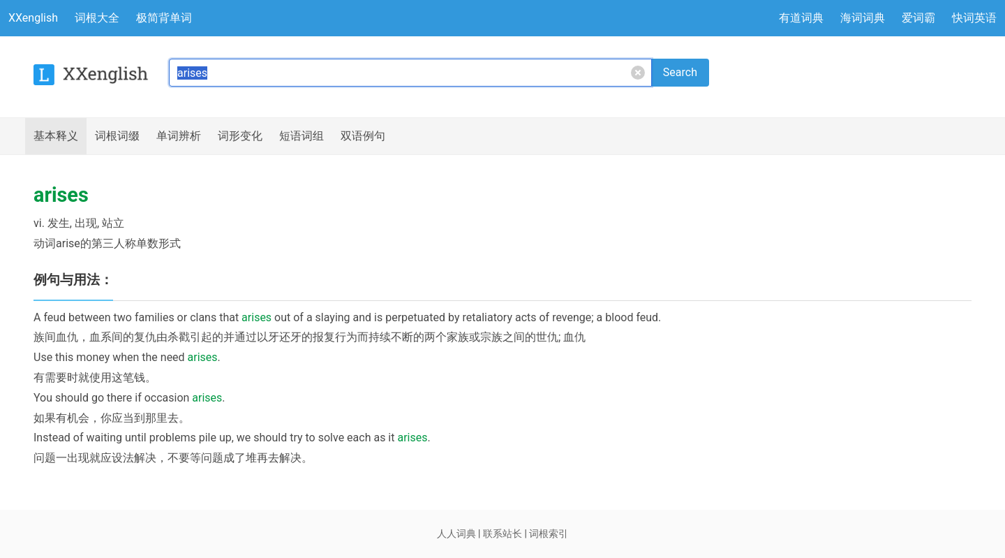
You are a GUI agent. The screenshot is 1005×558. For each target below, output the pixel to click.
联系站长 (502, 533)
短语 (301, 136)
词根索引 (548, 533)
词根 (117, 136)
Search (680, 72)
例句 (363, 136)
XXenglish (33, 17)
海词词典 (862, 17)
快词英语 (974, 17)
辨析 (178, 136)
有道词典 (801, 17)
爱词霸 (918, 17)
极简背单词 (164, 17)
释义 (56, 136)
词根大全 (97, 17)
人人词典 (456, 533)
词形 (240, 136)
